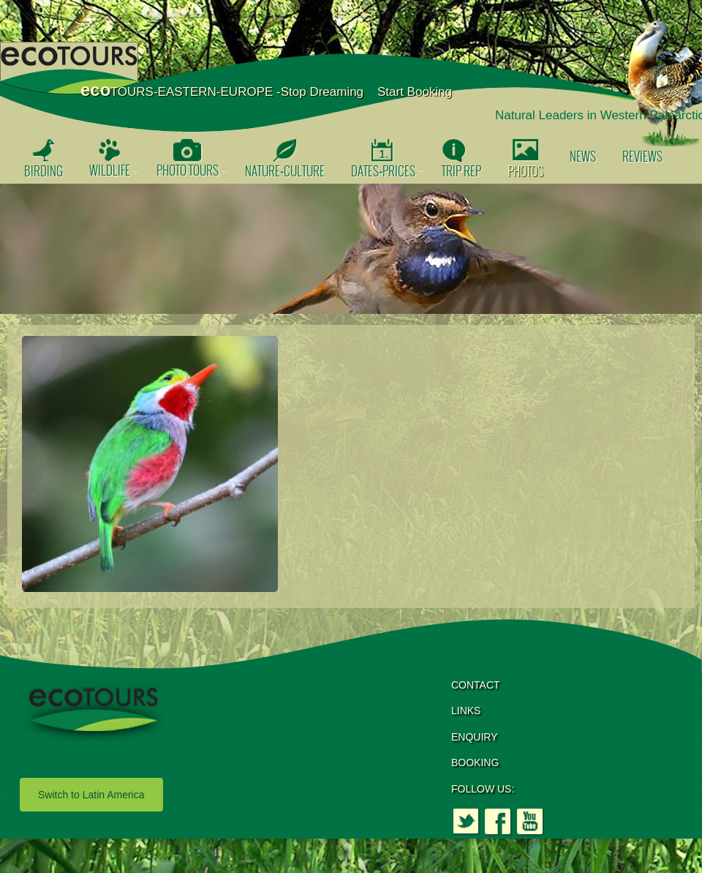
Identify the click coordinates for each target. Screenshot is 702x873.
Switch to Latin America (91, 795)
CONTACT (475, 685)
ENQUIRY (474, 737)
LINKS (465, 710)
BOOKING (475, 762)
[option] (351, 249)
